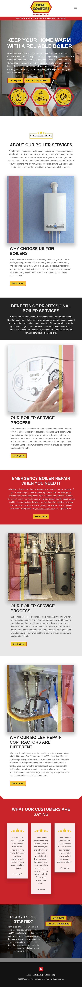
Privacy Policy (38, 975)
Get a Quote (15, 80)
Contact (47, 975)
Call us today (43, 772)
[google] (41, 969)
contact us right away (45, 513)
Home (29, 975)
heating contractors (30, 753)
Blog (53, 975)
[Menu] (75, 8)
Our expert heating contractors (21, 503)
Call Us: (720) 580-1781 (37, 80)
